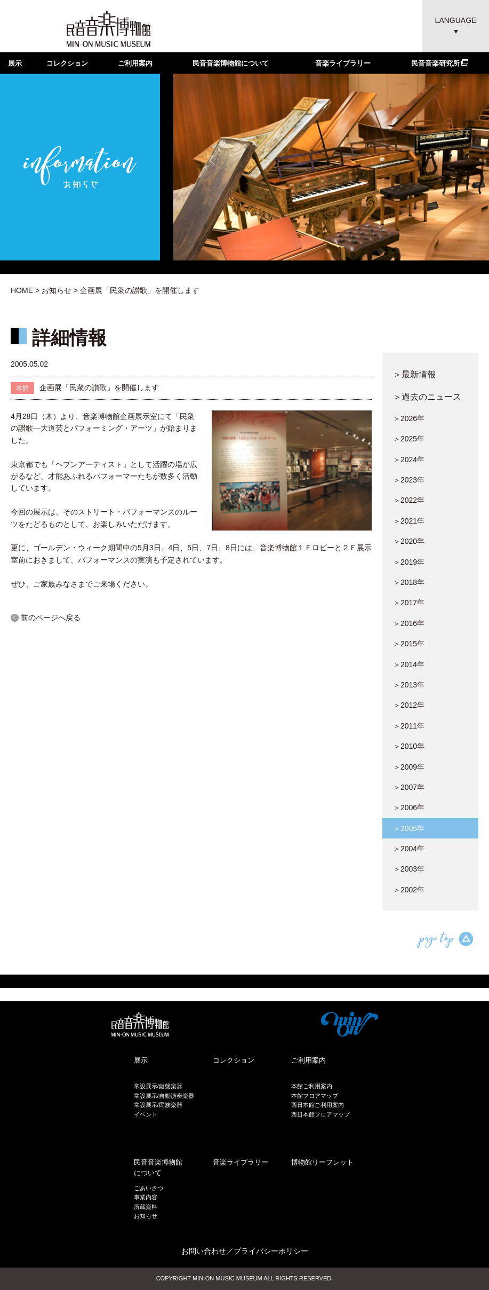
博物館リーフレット (322, 1162)
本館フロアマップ (314, 1096)
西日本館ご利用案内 (317, 1105)
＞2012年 (408, 705)
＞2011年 (408, 726)
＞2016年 (408, 623)
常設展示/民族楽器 (158, 1105)
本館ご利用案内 (311, 1086)
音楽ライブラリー (343, 63)
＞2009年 (408, 767)
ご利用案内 (135, 63)
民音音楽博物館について (231, 63)
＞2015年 (408, 643)
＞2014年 (408, 664)
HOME (22, 290)
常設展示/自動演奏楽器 (164, 1096)
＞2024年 (408, 459)
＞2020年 (408, 541)
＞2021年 (408, 521)
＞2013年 (408, 684)
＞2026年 (408, 418)
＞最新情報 (414, 374)
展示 (15, 63)
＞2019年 (408, 562)
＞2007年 (408, 787)
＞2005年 (408, 828)
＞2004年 (408, 848)
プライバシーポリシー (271, 1251)
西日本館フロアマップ (320, 1114)
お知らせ (56, 290)
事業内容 (145, 1197)
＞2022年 (408, 500)
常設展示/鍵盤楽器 (158, 1086)
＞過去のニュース (427, 396)
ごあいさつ (148, 1188)
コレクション (67, 63)
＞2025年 (408, 438)
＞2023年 (408, 480)
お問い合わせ (203, 1251)
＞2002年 (408, 889)
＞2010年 (408, 746)
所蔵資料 (145, 1207)
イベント (145, 1114)
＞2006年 (408, 807)
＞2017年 (408, 602)
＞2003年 (408, 869)
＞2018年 (408, 582)
